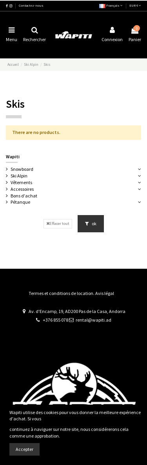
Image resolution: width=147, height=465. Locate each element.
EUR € (135, 5)
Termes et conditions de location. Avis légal (71, 293)
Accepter (24, 449)
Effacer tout (57, 223)
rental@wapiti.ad (93, 320)
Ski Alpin (19, 176)
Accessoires (22, 189)
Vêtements (21, 182)
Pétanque (20, 202)
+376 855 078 (55, 320)
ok (90, 223)
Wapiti (13, 156)
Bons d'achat (24, 196)
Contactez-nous (31, 5)
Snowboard (22, 169)
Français (111, 5)
